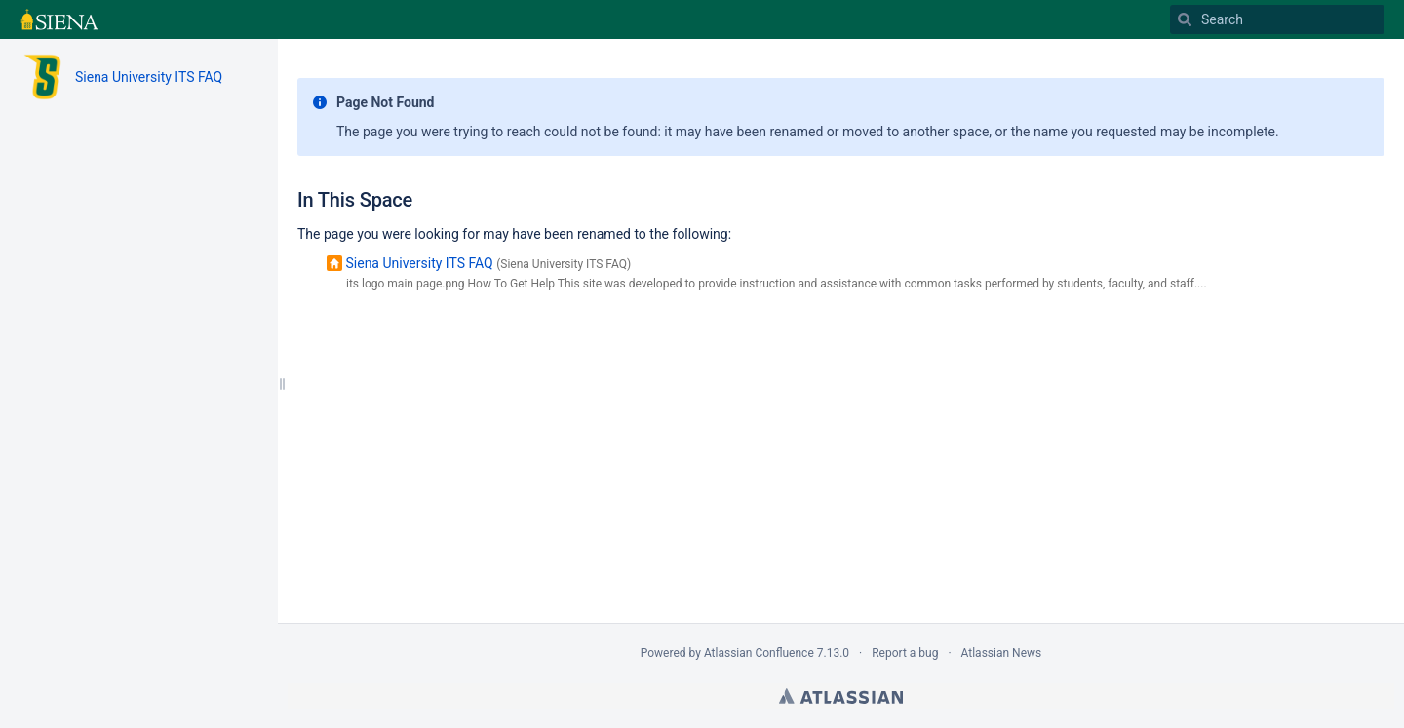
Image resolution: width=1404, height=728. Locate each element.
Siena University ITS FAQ (148, 77)
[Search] (1277, 19)
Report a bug (905, 653)
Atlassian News (1001, 653)
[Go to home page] (59, 19)
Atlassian (841, 696)
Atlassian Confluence (759, 653)
